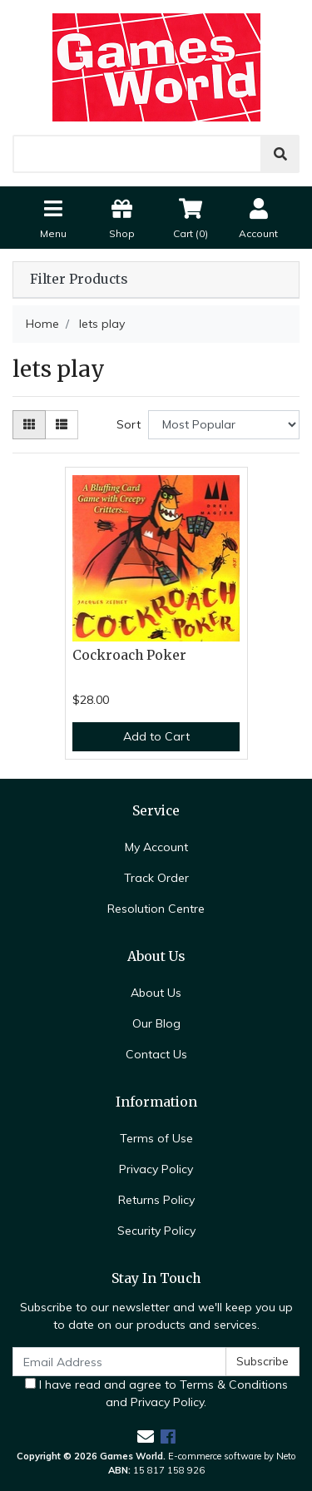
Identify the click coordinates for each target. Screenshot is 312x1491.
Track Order (156, 877)
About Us (156, 992)
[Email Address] (119, 1361)
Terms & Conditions (234, 1384)
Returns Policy (156, 1199)
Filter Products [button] (78, 279)
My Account (156, 847)
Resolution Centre (156, 908)
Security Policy (156, 1230)
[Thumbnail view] (29, 424)
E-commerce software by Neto (232, 1456)
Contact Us (156, 1054)
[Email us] (145, 1436)
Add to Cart (156, 736)
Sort (128, 424)
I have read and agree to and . (156, 1393)
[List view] (61, 424)
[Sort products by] (224, 424)
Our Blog (156, 1023)
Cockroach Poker (129, 655)
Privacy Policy (156, 1169)
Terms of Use (156, 1138)
